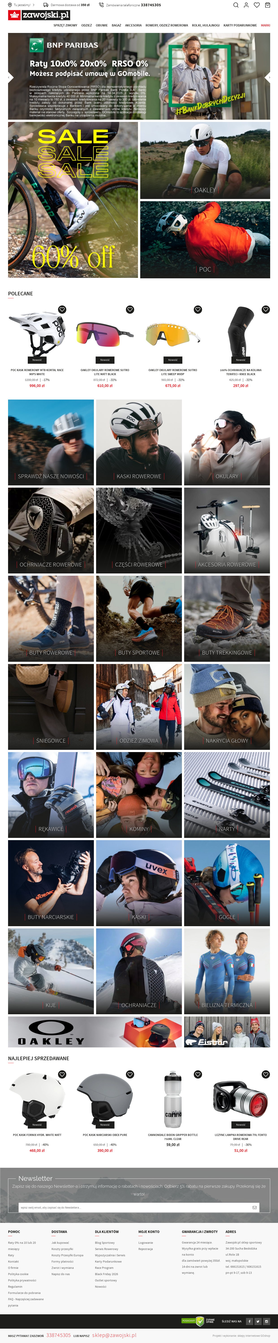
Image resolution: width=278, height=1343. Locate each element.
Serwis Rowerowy (106, 1249)
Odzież (86, 25)
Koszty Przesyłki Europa (67, 1255)
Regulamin (15, 1287)
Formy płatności (62, 1262)
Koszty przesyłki (62, 1249)
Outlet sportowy (106, 1280)
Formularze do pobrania (24, 1293)
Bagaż (116, 25)
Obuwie (102, 25)
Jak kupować (60, 1243)
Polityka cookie (18, 1274)
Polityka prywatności (22, 1280)
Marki (265, 25)
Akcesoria (133, 25)
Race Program (104, 1268)
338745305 (58, 1335)
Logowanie (145, 1243)
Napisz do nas (61, 1274)
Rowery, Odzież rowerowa (167, 25)
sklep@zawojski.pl (114, 1335)
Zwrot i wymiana (63, 1268)
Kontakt (13, 1262)
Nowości (100, 1287)
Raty (11, 1255)
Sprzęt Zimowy (65, 25)
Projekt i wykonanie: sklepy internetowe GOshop (241, 1336)
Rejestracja (145, 1249)
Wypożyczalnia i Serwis (110, 1255)
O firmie (13, 1268)
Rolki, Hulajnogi (206, 25)
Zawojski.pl (39, 15)
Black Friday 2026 (106, 1274)
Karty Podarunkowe (240, 25)
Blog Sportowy (105, 1243)
